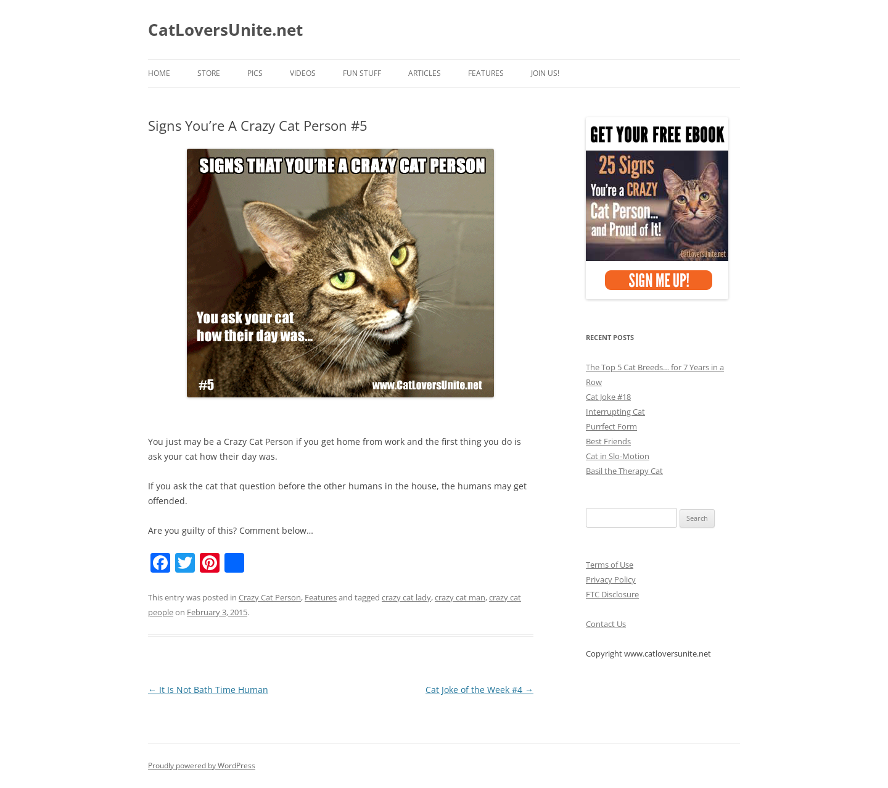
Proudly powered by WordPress (201, 765)
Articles (424, 73)
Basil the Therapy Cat (624, 470)
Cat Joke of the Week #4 (479, 689)
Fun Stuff (362, 73)
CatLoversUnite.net (225, 30)
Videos (303, 73)
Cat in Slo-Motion (617, 456)
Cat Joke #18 (608, 396)
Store (208, 73)
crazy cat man (460, 597)
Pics (255, 73)
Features (486, 73)
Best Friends (608, 441)
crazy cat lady (406, 597)
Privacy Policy (611, 579)
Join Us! (545, 73)
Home (159, 73)
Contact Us (606, 623)
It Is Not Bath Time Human (208, 689)
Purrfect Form (611, 426)
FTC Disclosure (612, 594)
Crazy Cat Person (270, 597)
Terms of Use (609, 564)
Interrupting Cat (615, 411)
